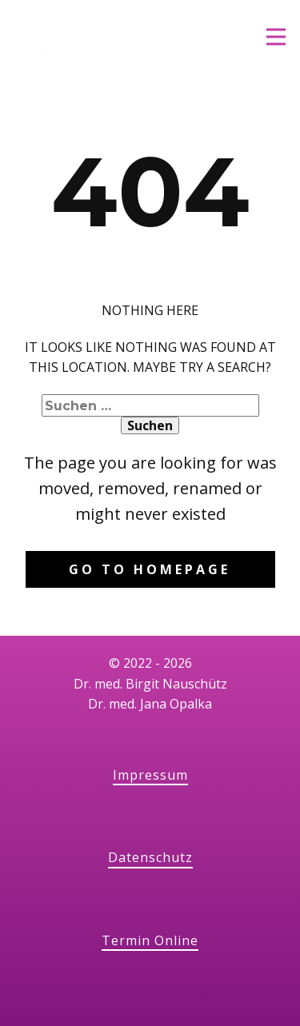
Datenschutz (150, 857)
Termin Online (150, 940)
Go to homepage (149, 569)
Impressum (150, 775)
